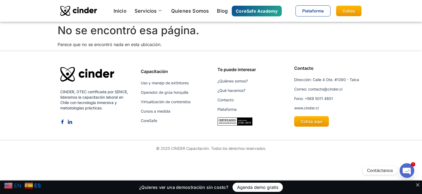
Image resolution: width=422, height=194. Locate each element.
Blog (222, 11)
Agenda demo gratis (257, 187)
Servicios (148, 11)
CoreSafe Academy (257, 11)
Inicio (120, 11)
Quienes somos (190, 11)
